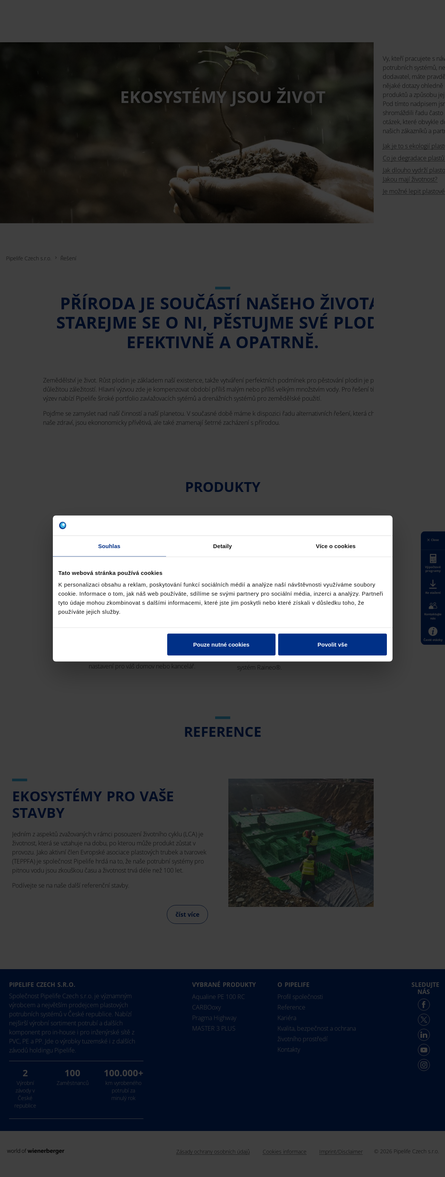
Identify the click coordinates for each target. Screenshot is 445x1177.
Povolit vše (332, 644)
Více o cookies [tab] (336, 545)
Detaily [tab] (222, 545)
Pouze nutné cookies (221, 644)
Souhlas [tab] (109, 545)
